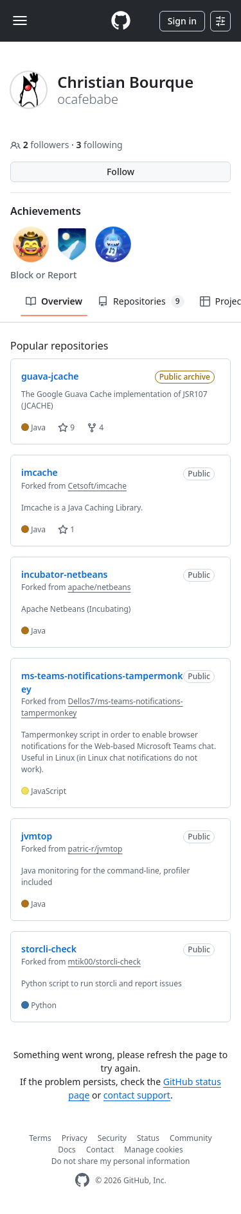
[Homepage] (121, 20)
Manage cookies (153, 1149)
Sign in (182, 21)
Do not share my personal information (120, 1161)
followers (40, 145)
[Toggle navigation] (20, 20)
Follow (120, 171)
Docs (67, 1149)
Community (191, 1138)
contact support (136, 1095)
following (99, 145)
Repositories (141, 301)
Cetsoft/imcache (97, 485)
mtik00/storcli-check (104, 961)
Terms (40, 1138)
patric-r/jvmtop (95, 848)
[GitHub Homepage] (82, 1180)
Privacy (74, 1138)
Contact (100, 1149)
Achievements (45, 211)
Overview (54, 301)
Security (112, 1138)
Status (148, 1138)
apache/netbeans (99, 587)
